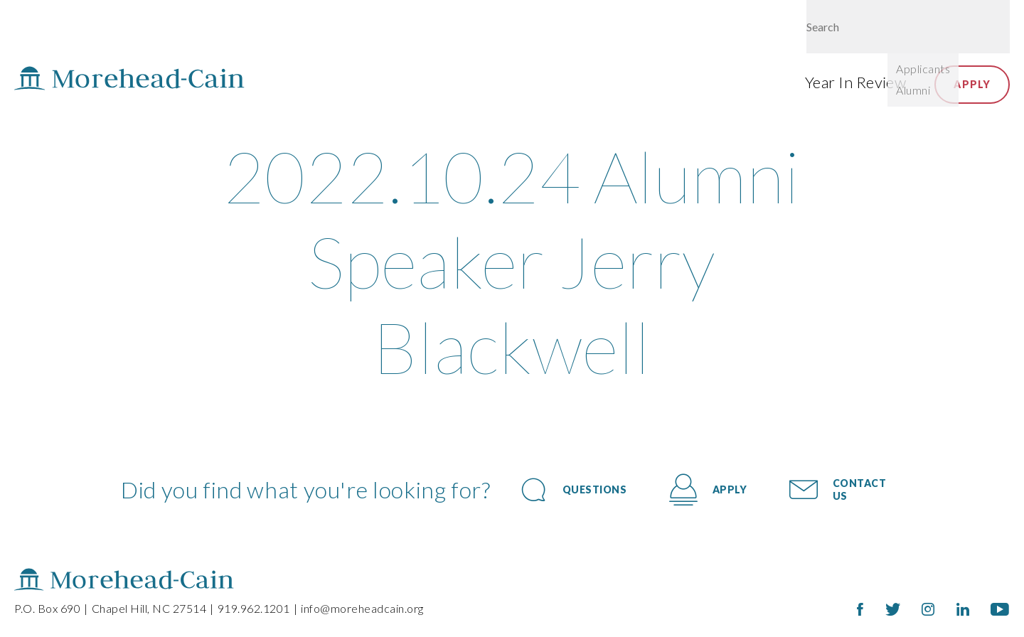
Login (905, 30)
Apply (972, 84)
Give (853, 30)
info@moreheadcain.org (362, 608)
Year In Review (855, 82)
